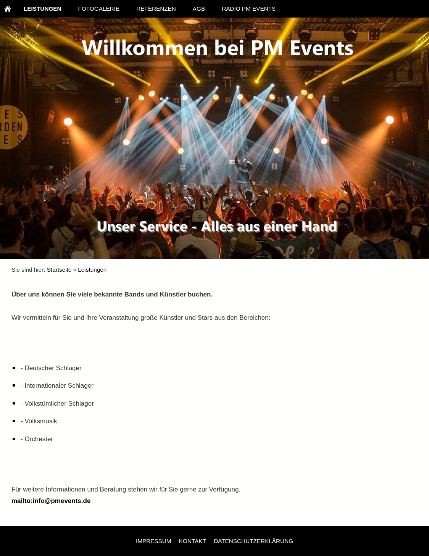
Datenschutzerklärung (253, 541)
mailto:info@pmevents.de (50, 500)
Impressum (153, 541)
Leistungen (92, 269)
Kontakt (192, 541)
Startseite (59, 269)
